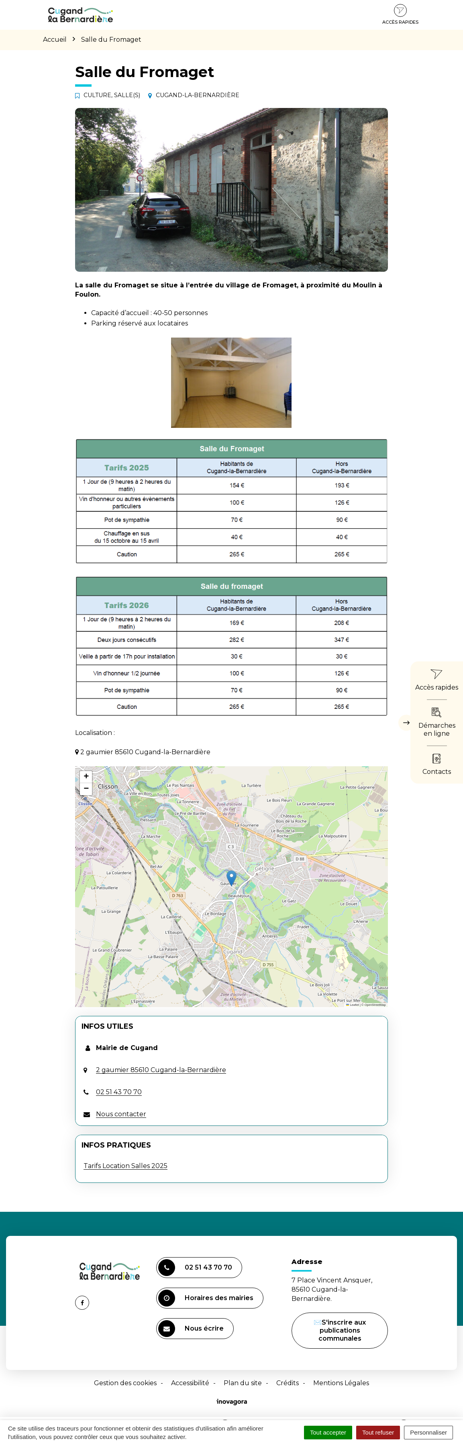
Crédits (287, 1383)
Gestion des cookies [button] (125, 1383)
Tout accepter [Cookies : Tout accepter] (328, 1432)
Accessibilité (190, 1383)
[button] (231, 878)
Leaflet (352, 1005)
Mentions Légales (341, 1383)
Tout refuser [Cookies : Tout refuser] (378, 1432)
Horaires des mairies (205, 1298)
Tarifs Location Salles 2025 (125, 1166)
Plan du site (243, 1383)
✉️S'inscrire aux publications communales (340, 1330)
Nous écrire (192, 1329)
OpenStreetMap (375, 1005)
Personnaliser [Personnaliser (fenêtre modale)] (428, 1432)
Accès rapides (400, 14)
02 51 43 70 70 (195, 1267)
